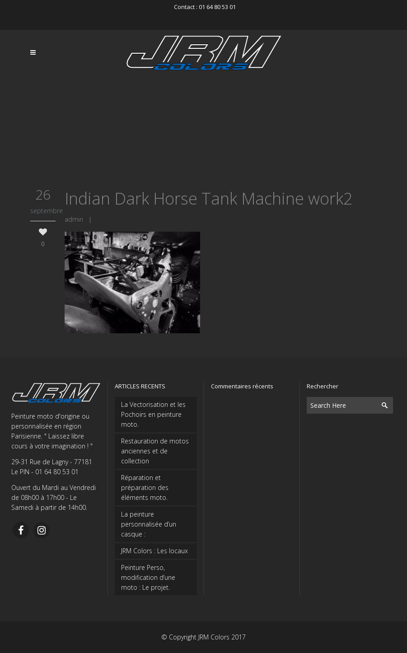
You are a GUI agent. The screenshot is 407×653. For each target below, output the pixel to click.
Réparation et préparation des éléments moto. (144, 487)
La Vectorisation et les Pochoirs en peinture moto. (153, 414)
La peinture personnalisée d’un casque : (148, 524)
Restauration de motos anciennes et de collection (155, 451)
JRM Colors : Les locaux (154, 550)
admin (74, 219)
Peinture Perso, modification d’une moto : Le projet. (148, 577)
